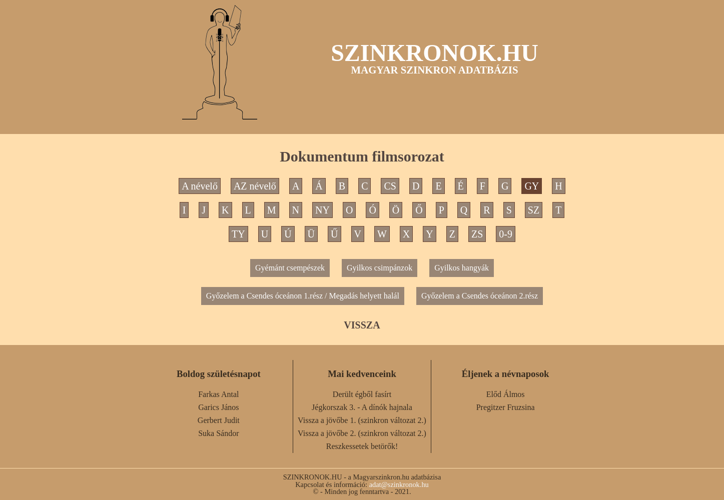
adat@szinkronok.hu (399, 484)
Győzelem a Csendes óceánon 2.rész (479, 296)
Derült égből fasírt (362, 394)
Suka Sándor (218, 433)
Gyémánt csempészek (290, 268)
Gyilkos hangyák (461, 268)
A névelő (200, 186)
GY (531, 186)
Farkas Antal (218, 394)
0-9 (505, 234)
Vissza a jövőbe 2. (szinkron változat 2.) (362, 433)
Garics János (218, 407)
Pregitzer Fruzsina (505, 407)
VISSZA (362, 325)
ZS (477, 234)
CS (390, 186)
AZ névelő (255, 186)
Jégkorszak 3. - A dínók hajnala (362, 407)
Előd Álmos (505, 394)
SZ (533, 210)
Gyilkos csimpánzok (379, 268)
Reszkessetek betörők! (362, 446)
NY (322, 210)
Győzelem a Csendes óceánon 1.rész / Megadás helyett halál (302, 296)
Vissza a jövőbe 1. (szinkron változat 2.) (362, 420)
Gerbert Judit (219, 420)
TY (238, 234)
